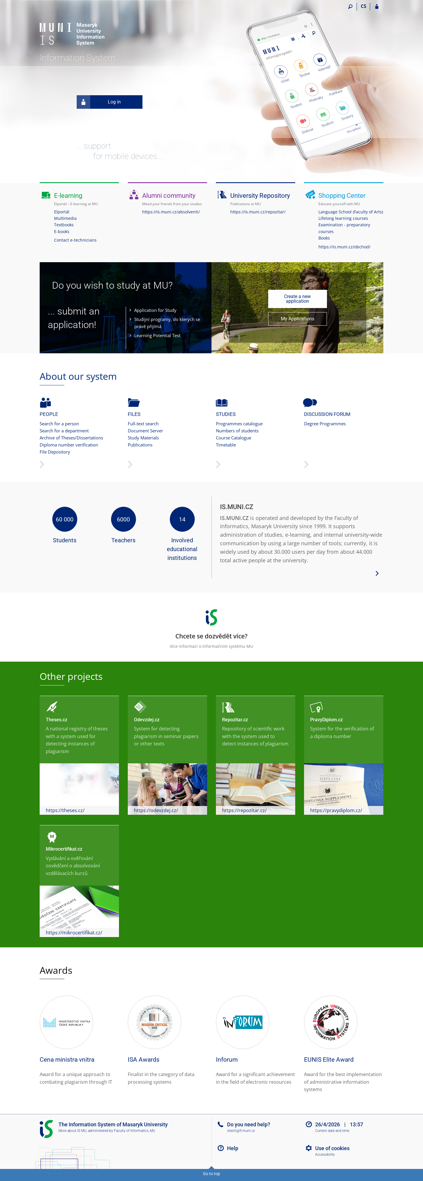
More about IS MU (72, 1131)
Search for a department (64, 431)
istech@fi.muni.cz (241, 1131)
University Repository (260, 195)
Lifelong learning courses (343, 218)
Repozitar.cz (235, 719)
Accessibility (325, 1154)
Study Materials (143, 438)
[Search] (350, 7)
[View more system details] (377, 572)
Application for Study (155, 310)
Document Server (145, 431)
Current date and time (332, 1131)
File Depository (55, 452)
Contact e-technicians (75, 240)
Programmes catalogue (239, 423)
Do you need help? (248, 1124)
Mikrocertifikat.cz (64, 849)
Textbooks (64, 224)
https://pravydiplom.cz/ (336, 810)
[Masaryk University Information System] (73, 28)
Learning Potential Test (157, 335)
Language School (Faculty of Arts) (350, 212)
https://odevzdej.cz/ (156, 810)
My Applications (297, 319)
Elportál (61, 212)
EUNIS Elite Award (329, 1059)
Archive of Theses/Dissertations (71, 438)
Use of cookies (332, 1148)
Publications (140, 445)
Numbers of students (237, 431)
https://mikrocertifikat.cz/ (74, 932)
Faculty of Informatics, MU (134, 1131)
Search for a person (59, 423)
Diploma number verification (69, 445)
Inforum (227, 1059)
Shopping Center (341, 195)
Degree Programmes (325, 423)
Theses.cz (56, 719)
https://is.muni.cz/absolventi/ (171, 212)
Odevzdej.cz (147, 719)
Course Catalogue (233, 438)
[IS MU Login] (376, 7)
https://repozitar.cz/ (244, 810)
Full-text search (143, 423)
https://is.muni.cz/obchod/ (344, 247)
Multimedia (65, 218)
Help (232, 1148)
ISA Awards (144, 1059)
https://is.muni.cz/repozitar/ (258, 212)
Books (324, 238)
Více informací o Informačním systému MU (211, 627)
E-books (61, 231)
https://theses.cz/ (65, 810)
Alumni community (168, 195)
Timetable (226, 445)
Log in (99, 102)
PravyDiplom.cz (326, 719)
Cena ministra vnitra (67, 1059)
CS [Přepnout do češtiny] (363, 6)
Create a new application (297, 299)
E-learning (68, 195)
